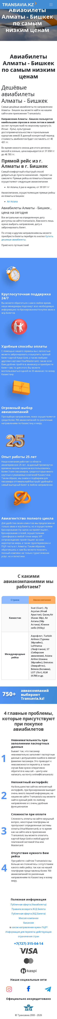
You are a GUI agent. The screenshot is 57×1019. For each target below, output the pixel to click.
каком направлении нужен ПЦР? (30, 927)
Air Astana (12, 201)
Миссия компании (28, 918)
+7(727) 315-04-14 (28, 943)
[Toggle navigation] (51, 4)
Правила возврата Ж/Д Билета (28, 909)
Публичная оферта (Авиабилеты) (28, 904)
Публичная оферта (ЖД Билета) (28, 913)
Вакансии (28, 922)
